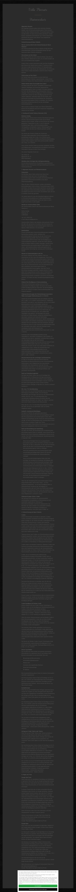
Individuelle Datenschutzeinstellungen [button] (38, 889)
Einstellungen (48, 882)
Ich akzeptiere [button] (38, 886)
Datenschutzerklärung (26, 882)
